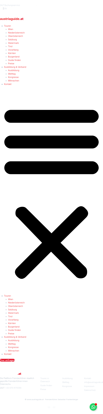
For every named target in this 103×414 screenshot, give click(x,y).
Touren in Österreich (45, 380)
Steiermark (13, 43)
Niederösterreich (16, 32)
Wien (10, 29)
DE (1, 8)
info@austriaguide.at (47, 5)
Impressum (89, 386)
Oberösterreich (15, 36)
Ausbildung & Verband (15, 67)
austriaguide (11, 19)
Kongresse (13, 77)
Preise (11, 63)
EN (5, 8)
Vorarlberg (13, 49)
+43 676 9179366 (28, 5)
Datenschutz (90, 390)
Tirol (10, 46)
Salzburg (12, 39)
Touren (7, 26)
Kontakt (8, 84)
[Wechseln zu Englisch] (54, 407)
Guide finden (14, 60)
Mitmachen (13, 80)
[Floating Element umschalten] (93, 407)
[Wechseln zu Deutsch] (49, 407)
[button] (51, 191)
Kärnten (12, 53)
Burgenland (13, 56)
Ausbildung (13, 70)
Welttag (12, 73)
